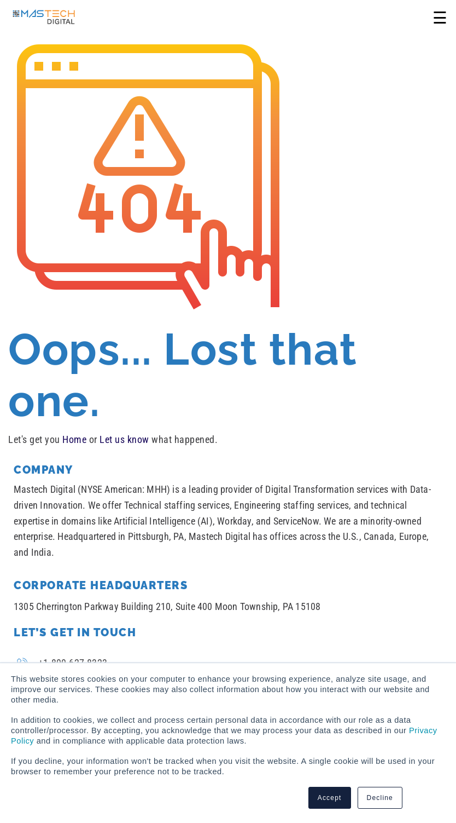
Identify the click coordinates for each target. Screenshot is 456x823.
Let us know (124, 439)
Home (74, 439)
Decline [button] (380, 798)
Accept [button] (330, 798)
